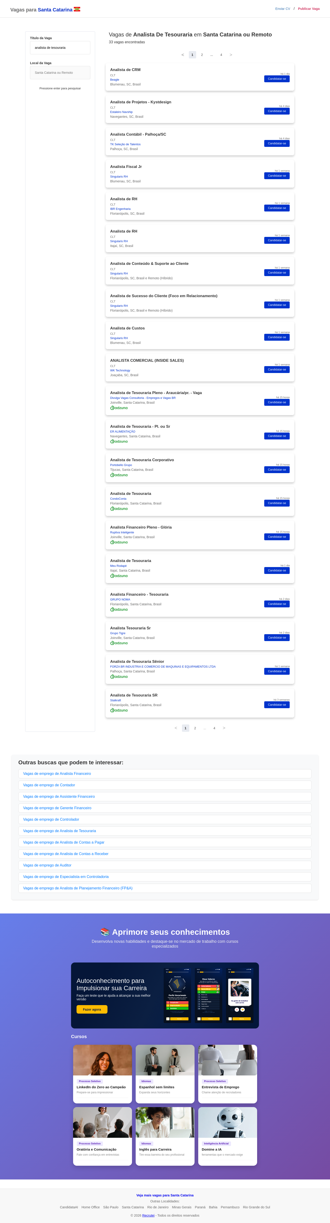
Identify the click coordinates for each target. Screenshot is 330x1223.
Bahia (213, 1207)
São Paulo (110, 1207)
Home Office (91, 1207)
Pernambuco (230, 1207)
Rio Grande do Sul (256, 1207)
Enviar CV (282, 9)
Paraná (200, 1207)
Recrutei (148, 1215)
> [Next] (231, 54)
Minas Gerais (182, 1207)
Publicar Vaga (309, 9)
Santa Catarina (133, 1207)
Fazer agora (92, 1009)
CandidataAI (69, 1207)
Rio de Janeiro (158, 1207)
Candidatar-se (277, 78)
